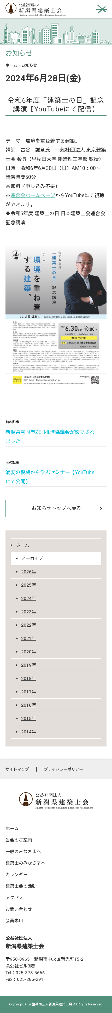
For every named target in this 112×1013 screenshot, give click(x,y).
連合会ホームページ (32, 196)
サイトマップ (17, 769)
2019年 (28, 665)
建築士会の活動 (21, 886)
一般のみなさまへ (23, 851)
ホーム (11, 65)
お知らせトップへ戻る (56, 508)
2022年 (28, 625)
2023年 (28, 611)
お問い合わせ (18, 909)
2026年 (28, 571)
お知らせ (29, 65)
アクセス (14, 897)
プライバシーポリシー (63, 769)
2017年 (28, 691)
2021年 (28, 638)
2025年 (28, 585)
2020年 (28, 651)
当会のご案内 (18, 840)
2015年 (28, 718)
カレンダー (16, 874)
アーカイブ (32, 558)
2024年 (28, 598)
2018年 (28, 678)
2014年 (28, 731)
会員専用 (14, 920)
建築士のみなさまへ (25, 863)
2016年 (28, 705)
